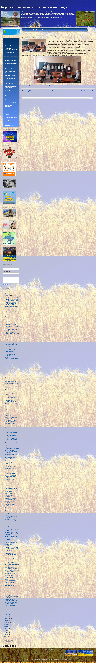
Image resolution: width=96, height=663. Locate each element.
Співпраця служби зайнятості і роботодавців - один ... (12, 349)
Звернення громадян (10, 75)
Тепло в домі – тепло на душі (11, 297)
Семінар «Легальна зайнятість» (9, 505)
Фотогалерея (57, 29)
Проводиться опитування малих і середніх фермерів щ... (11, 439)
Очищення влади (9, 109)
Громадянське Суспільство (8, 96)
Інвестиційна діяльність (11, 57)
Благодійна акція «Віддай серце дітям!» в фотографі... (11, 444)
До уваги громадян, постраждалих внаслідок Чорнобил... (11, 451)
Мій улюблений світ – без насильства (11, 312)
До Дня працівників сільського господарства (12, 565)
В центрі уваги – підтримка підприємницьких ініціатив (11, 428)
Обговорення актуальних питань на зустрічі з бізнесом (11, 462)
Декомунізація (8, 120)
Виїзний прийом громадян (11, 346)
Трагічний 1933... (9, 370)
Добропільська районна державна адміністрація (33, 7)
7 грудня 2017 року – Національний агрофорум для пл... (11, 435)
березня (7, 630)
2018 (5, 290)
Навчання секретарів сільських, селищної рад (11, 600)
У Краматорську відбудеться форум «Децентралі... (11, 458)
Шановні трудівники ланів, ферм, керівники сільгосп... (11, 542)
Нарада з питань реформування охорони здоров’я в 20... (11, 414)
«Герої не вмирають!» (10, 493)
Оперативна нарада (9, 590)
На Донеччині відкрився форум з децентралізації (11, 421)
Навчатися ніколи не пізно (11, 314)
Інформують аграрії (9, 351)
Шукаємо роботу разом (10, 470)
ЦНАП (6, 93)
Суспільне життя (9, 99)
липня (6, 622)
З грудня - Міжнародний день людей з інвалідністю (11, 307)
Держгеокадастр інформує (9, 106)
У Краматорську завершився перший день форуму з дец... (11, 397)
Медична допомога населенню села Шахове (11, 568)
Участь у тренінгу (9, 575)
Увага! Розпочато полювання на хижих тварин (11, 561)
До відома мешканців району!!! (10, 390)
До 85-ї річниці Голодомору (11, 377)
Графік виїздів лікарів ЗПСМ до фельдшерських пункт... (11, 300)
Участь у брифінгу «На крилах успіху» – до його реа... (12, 431)
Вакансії (7, 114)
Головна (27, 29)
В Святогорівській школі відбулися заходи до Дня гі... (11, 488)
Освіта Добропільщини (11, 66)
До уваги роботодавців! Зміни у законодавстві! (12, 571)
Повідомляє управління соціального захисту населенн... (10, 480)
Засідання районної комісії (11, 309)
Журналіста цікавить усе (10, 381)
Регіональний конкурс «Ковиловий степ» (10, 508)
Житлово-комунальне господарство (10, 87)
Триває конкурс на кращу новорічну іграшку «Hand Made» (11, 329)
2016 (5, 636)
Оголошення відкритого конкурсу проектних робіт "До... (11, 408)
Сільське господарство (11, 63)
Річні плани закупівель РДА (10, 72)
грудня (7, 293)
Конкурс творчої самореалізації (9, 551)
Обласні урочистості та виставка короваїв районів (11, 583)
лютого (7, 632)
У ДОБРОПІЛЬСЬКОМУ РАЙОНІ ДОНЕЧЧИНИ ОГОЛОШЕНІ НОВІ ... (10, 303)
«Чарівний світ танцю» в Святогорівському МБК (11, 401)
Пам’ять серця (8, 371)
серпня (7, 620)
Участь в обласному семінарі (11, 326)
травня (7, 626)
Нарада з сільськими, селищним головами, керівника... (10, 607)
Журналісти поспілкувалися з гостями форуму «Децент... (11, 404)
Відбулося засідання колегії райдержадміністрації (11, 466)
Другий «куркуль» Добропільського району (11, 580)
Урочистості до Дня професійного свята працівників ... (10, 587)
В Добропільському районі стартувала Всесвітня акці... (12, 340)
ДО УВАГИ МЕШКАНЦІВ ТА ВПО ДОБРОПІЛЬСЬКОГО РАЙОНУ (11, 538)
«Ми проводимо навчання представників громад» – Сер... (11, 424)
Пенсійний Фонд (9, 83)
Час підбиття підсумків (10, 573)
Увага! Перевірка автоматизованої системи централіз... (11, 596)
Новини (76, 29)
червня (7, 624)
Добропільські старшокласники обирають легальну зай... (11, 358)
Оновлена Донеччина (10, 45)
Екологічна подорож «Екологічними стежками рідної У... (11, 512)
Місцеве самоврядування (9, 42)
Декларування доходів (10, 111)
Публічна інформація (10, 78)
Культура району (9, 68)
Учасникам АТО (9, 125)
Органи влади (8, 39)
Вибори (7, 55)
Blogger (69, 659)
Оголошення (67, 29)
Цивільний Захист (9, 122)
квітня (6, 628)
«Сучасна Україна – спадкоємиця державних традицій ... (11, 516)
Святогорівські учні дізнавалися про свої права (12, 333)
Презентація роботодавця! (11, 411)
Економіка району (9, 52)
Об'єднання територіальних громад (11, 49)
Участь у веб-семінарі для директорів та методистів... (11, 367)
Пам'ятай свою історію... (10, 379)
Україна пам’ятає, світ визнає (11, 373)
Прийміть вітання (9, 577)
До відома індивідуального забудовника (11, 455)
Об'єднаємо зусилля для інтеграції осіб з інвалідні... (11, 323)
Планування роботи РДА (11, 117)
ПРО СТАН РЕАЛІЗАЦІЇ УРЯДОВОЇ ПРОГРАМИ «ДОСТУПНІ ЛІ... (11, 555)
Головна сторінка (57, 91)
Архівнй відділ (8, 90)
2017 (5, 292)
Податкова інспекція (10, 80)
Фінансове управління (10, 60)
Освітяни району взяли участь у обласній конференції (12, 320)
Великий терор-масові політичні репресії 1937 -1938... (11, 520)
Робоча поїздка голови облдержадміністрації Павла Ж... (10, 336)
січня (6, 634)
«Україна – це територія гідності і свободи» (10, 499)
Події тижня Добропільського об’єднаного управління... (11, 364)
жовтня (7, 616)
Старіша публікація (87, 91)
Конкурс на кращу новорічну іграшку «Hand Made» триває (11, 476)
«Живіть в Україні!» (9, 491)
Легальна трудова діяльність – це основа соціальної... (12, 344)
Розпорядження (46, 29)
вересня (7, 618)
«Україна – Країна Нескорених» (9, 496)
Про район (35, 29)
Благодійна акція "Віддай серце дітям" (10, 592)
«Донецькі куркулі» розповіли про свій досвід (11, 384)
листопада (7, 295)
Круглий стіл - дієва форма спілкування (11, 418)
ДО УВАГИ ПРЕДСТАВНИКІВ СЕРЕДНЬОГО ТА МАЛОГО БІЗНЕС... (12, 529)
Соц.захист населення (10, 102)
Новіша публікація (28, 91)
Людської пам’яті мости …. (11, 375)
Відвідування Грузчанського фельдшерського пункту (11, 484)
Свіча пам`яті (8, 361)
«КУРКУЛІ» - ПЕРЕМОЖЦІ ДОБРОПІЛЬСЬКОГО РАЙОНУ (11, 354)
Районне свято (8, 609)
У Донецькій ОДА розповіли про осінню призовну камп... (12, 447)
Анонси (84, 29)
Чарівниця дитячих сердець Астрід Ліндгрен (11, 603)
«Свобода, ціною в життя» (11, 468)
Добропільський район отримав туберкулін (10, 473)
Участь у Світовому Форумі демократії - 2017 (11, 558)
